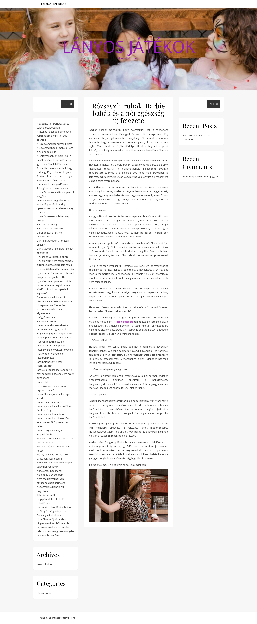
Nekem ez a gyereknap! (50, 474)
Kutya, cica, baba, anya (49, 402)
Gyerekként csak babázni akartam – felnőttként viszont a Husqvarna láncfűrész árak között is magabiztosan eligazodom (54, 305)
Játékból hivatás (45, 357)
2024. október (45, 564)
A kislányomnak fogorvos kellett (54, 143)
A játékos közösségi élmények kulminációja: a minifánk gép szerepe (54, 135)
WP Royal (71, 617)
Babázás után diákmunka (50, 228)
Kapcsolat (59, 4)
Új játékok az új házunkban (51, 519)
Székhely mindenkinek (49, 515)
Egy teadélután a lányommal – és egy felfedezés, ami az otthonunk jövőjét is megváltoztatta (55, 273)
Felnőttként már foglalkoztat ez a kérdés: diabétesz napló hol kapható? (55, 289)
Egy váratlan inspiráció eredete (54, 281)
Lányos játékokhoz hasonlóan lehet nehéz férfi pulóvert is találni (53, 422)
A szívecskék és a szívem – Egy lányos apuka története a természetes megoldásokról (54, 180)
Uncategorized (45, 593)
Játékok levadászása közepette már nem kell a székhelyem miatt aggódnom (55, 373)
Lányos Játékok (128, 46)
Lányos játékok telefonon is (52, 414)
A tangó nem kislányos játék (52, 188)
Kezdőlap (45, 4)
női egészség (124, 321)
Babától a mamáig (47, 224)
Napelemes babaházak (49, 470)
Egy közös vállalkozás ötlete (53, 256)
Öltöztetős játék (46, 494)
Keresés (68, 104)
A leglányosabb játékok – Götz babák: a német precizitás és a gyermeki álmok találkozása (54, 159)
